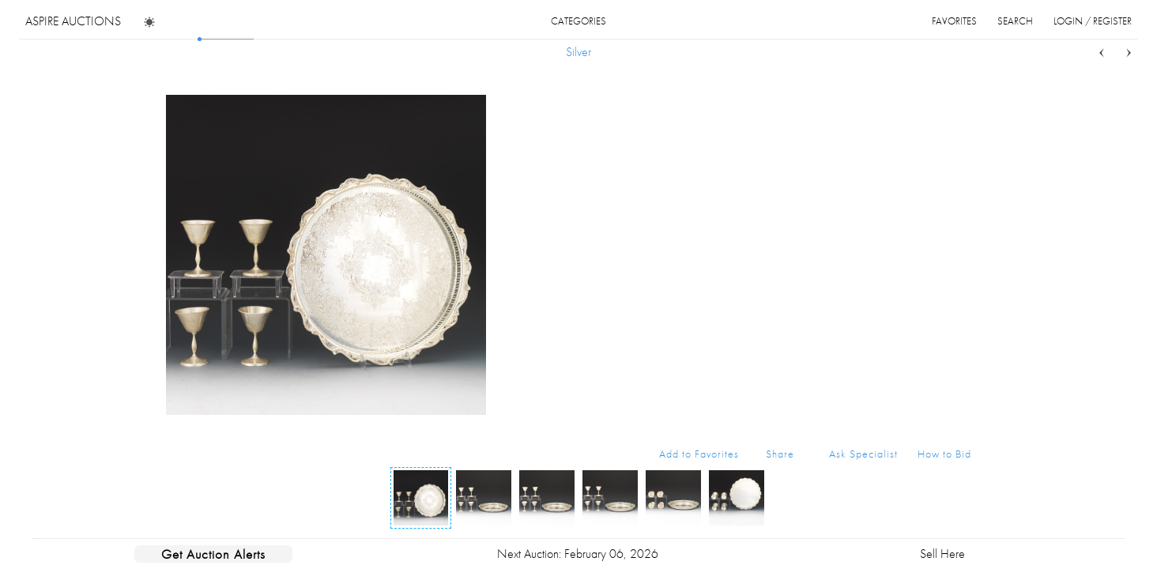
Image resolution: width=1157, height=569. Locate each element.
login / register (1092, 21)
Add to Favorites (699, 454)
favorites (954, 21)
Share (780, 454)
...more (959, 140)
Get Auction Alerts (213, 554)
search (1015, 21)
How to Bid (944, 454)
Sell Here (942, 553)
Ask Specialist (863, 454)
